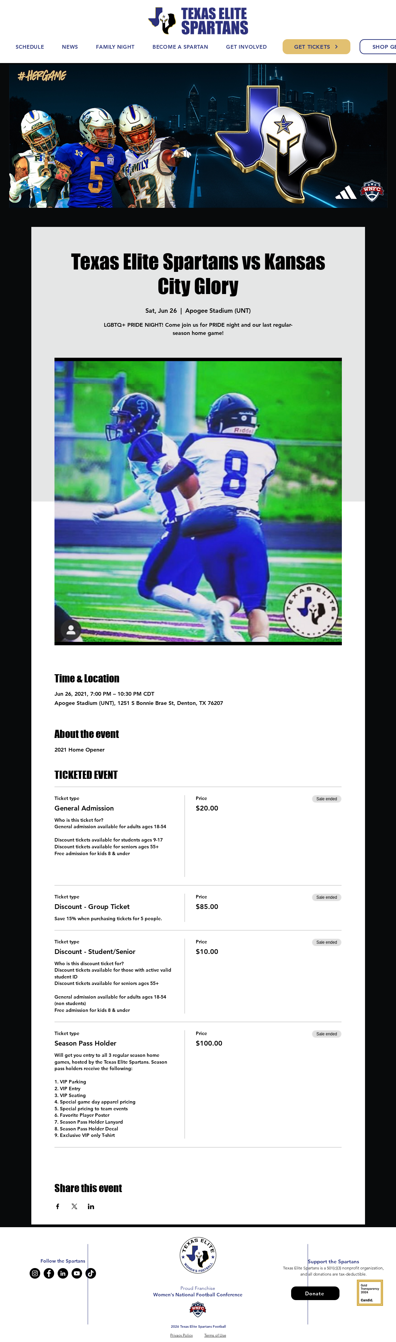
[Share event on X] (74, 1206)
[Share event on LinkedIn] (91, 1206)
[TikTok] (90, 1273)
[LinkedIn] (63, 1273)
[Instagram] (35, 1273)
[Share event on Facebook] (57, 1206)
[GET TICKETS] (316, 46)
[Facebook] (49, 1273)
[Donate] (315, 1293)
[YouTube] (77, 1273)
